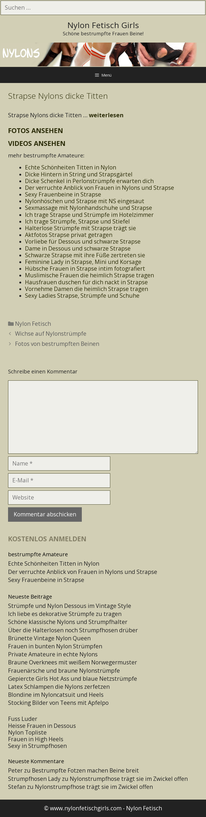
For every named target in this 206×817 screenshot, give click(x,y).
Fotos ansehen (35, 130)
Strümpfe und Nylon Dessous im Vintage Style (69, 606)
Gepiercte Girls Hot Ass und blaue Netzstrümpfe (72, 678)
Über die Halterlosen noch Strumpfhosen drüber (73, 630)
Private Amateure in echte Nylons (53, 654)
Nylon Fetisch (33, 323)
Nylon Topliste (27, 732)
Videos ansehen (36, 143)
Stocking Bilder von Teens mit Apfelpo (58, 702)
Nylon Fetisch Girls (103, 25)
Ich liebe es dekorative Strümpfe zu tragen (65, 614)
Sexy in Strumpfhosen (37, 746)
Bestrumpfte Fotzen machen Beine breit (85, 770)
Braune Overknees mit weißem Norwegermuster (72, 662)
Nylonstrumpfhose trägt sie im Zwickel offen (129, 778)
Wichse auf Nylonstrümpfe (50, 333)
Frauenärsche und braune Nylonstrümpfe (64, 670)
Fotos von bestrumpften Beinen (57, 343)
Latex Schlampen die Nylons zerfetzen (59, 686)
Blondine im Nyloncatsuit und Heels (56, 694)
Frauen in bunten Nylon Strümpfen (55, 646)
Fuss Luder (22, 719)
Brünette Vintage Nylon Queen (49, 638)
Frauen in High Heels (35, 739)
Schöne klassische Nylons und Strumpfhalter (67, 622)
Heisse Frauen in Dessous (42, 725)
